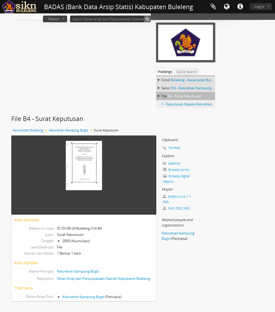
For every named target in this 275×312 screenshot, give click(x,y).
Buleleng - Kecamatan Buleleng (195, 80)
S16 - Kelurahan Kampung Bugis (195, 88)
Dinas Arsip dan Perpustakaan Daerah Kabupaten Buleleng (103, 278)
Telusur (53, 18)
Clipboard (213, 6)
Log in (259, 6)
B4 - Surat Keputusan (184, 96)
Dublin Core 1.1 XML (177, 199)
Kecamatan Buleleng (28, 130)
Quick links (240, 6)
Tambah (174, 147)
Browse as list (176, 169)
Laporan (171, 163)
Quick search (186, 71)
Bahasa (226, 6)
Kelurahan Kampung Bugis (68, 130)
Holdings (165, 71)
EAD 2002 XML (176, 208)
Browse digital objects (176, 179)
